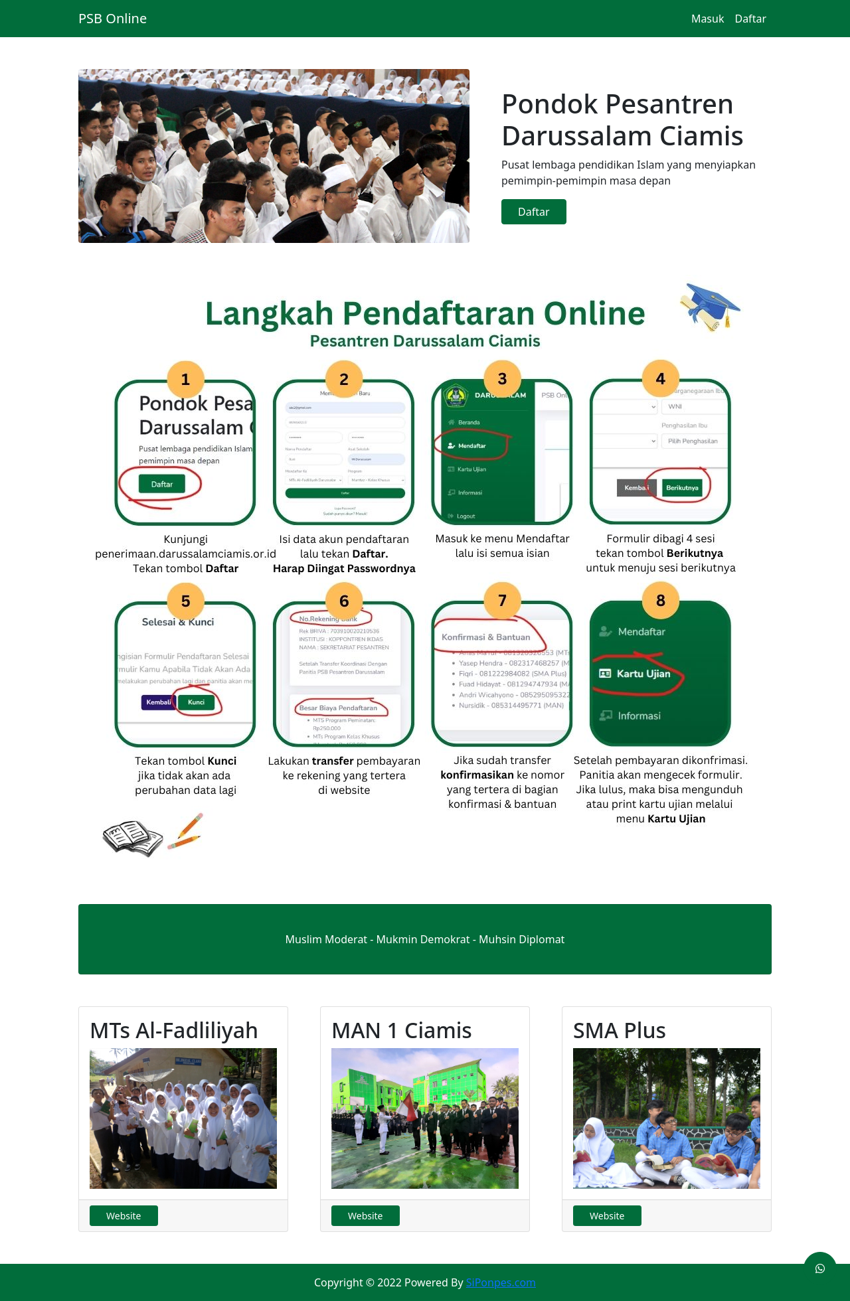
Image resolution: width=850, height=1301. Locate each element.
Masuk (707, 18)
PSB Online (112, 18)
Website (123, 1215)
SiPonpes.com (501, 1282)
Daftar (750, 18)
